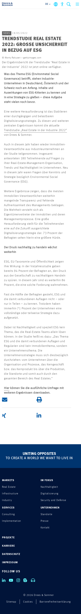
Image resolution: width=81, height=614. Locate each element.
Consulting (8, 514)
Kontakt (45, 527)
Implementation (11, 521)
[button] (19, 400)
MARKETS (8, 480)
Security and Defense (53, 500)
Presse (45, 521)
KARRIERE (8, 546)
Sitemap (11, 602)
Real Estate (9, 487)
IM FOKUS (47, 480)
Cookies (28, 602)
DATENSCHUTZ (11, 554)
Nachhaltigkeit (49, 487)
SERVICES (8, 507)
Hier (6, 388)
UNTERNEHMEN (50, 507)
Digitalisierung (49, 493)
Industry (7, 500)
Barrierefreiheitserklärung (55, 602)
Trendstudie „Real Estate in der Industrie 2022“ (35, 130)
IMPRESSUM (10, 562)
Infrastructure (10, 493)
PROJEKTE (8, 537)
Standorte (46, 514)
